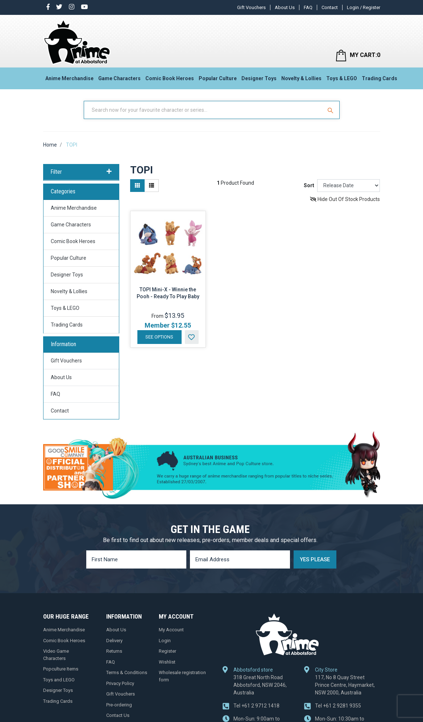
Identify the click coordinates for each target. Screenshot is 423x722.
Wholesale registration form (182, 676)
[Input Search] (203, 110)
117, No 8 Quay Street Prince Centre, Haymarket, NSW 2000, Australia (345, 685)
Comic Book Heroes (169, 78)
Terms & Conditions (126, 672)
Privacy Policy (120, 683)
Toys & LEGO (341, 78)
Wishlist (167, 662)
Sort (309, 185)
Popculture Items (60, 669)
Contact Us (117, 715)
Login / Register (363, 7)
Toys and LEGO (59, 679)
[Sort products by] (348, 185)
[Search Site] (331, 110)
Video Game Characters (56, 654)
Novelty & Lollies (301, 78)
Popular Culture (218, 78)
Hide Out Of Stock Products (345, 199)
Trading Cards (379, 78)
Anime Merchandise (69, 78)
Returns (114, 651)
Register (167, 651)
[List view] (151, 185)
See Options (159, 337)
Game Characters (119, 78)
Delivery (114, 640)
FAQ (308, 7)
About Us (285, 7)
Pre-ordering (119, 704)
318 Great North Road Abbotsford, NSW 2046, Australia (260, 685)
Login (165, 640)
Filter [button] (81, 172)
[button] (192, 337)
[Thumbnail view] (137, 185)
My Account (171, 629)
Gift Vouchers (251, 7)
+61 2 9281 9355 (338, 706)
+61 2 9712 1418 (256, 706)
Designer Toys (259, 78)
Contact (330, 7)
